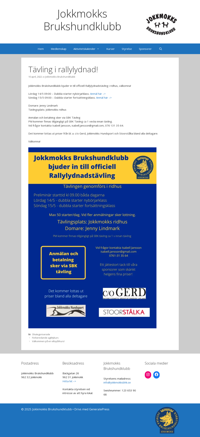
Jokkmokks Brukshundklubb (82, 19)
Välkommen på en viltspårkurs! (48, 341)
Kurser (110, 49)
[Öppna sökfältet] (160, 48)
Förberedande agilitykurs (45, 337)
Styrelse (127, 49)
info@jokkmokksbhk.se (117, 382)
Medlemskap (58, 49)
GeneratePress (99, 409)
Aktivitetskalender (88, 48)
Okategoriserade (41, 334)
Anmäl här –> (98, 93)
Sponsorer (145, 49)
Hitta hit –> (69, 381)
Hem (41, 49)
